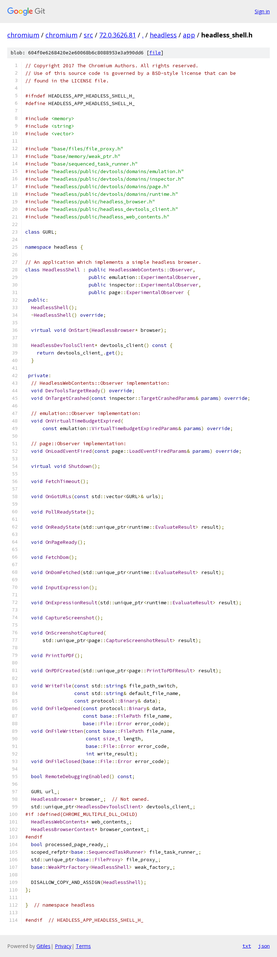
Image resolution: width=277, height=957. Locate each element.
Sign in (262, 11)
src (88, 35)
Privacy (63, 946)
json (264, 946)
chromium (23, 35)
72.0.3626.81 (117, 35)
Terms (83, 946)
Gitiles (43, 946)
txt (246, 946)
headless (163, 35)
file (155, 53)
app (189, 35)
